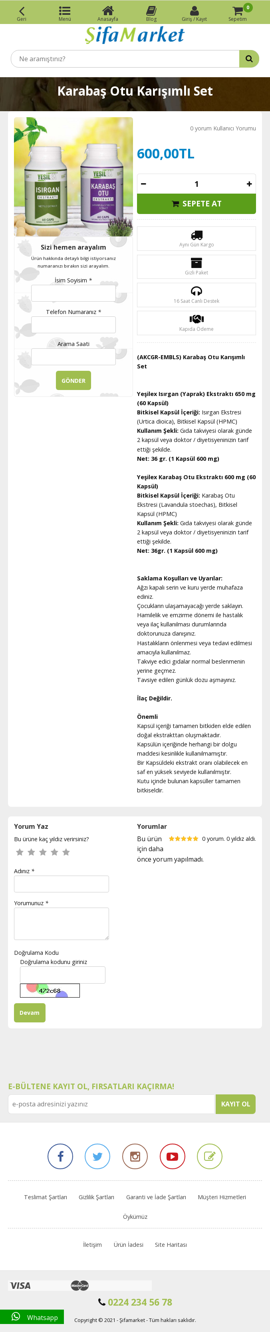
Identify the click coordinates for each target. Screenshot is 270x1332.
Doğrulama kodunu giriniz (53, 962)
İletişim (92, 1244)
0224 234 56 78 (135, 1302)
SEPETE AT (197, 203)
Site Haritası (171, 1244)
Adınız (24, 871)
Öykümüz (135, 1216)
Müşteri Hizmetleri (222, 1197)
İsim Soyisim (73, 280)
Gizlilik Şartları (96, 1197)
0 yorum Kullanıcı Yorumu (223, 128)
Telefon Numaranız (73, 312)
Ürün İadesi (128, 1244)
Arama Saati (73, 344)
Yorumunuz (31, 903)
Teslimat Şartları (45, 1197)
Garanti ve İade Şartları (156, 1197)
